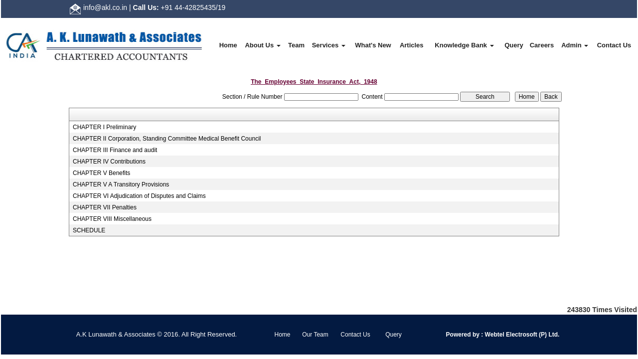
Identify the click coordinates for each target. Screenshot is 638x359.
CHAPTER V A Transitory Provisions (121, 184)
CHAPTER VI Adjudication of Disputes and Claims (139, 195)
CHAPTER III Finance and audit (115, 150)
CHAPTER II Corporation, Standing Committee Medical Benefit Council (167, 138)
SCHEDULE (89, 230)
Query (513, 45)
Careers (542, 45)
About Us (262, 45)
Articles (412, 45)
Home (228, 45)
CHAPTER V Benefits (101, 173)
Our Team (315, 334)
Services (328, 45)
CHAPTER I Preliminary (104, 127)
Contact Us (614, 45)
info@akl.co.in (105, 7)
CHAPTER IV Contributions (109, 161)
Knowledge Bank (464, 45)
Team (296, 45)
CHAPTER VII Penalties (105, 207)
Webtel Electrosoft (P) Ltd (520, 334)
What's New (373, 45)
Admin (574, 45)
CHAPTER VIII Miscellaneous (112, 218)
